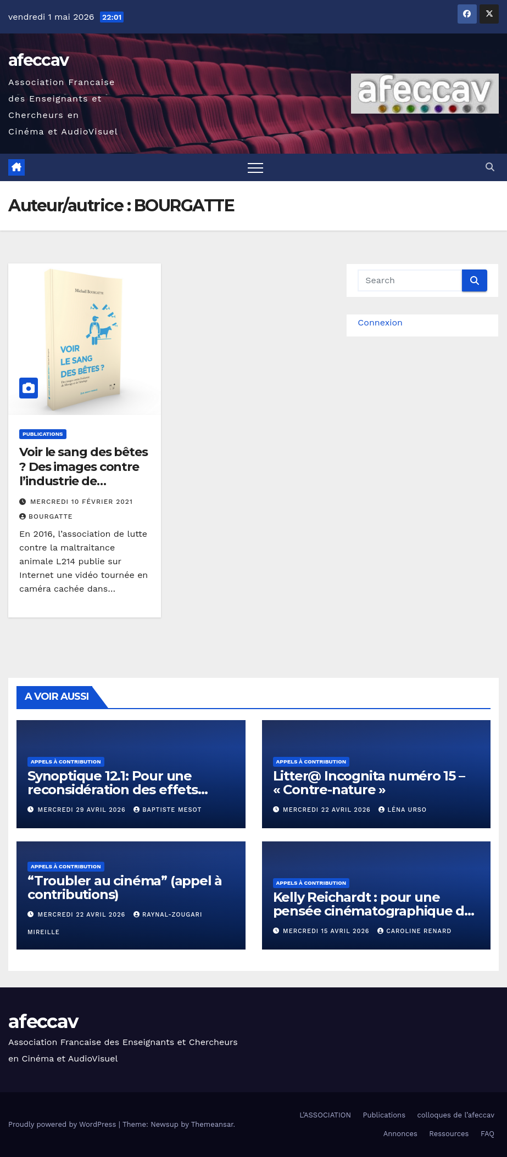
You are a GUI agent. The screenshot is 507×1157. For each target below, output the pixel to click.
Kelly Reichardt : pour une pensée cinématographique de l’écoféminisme (373, 911)
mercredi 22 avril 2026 (328, 809)
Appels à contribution (66, 762)
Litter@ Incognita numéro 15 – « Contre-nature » (369, 782)
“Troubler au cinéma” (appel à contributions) (124, 887)
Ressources (449, 1134)
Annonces (400, 1134)
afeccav (38, 60)
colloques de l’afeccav (456, 1115)
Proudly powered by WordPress (63, 1124)
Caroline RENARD (414, 931)
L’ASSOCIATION (325, 1115)
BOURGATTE (46, 516)
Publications (43, 434)
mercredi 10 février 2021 (81, 502)
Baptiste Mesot (167, 809)
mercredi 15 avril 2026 (327, 931)
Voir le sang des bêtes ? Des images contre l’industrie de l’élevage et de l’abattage (83, 481)
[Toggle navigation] (255, 167)
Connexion (380, 322)
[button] (490, 167)
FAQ (487, 1134)
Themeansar (212, 1124)
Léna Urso (402, 809)
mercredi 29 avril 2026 (83, 809)
